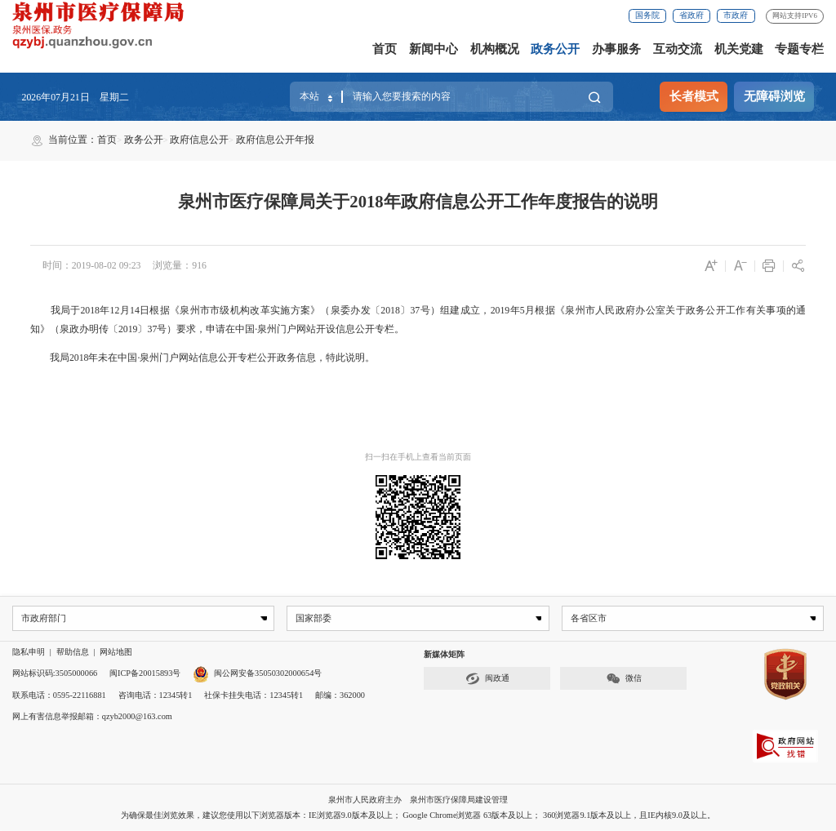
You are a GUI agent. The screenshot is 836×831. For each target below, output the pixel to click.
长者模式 (693, 96)
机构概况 (494, 49)
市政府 (735, 15)
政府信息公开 (199, 139)
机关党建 (738, 49)
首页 (384, 49)
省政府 (691, 15)
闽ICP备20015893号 (144, 673)
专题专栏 (799, 49)
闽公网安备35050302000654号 (257, 673)
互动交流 (677, 49)
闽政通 (487, 679)
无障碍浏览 (774, 96)
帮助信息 (72, 652)
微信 (624, 679)
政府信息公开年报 (275, 139)
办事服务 (616, 49)
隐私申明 (28, 652)
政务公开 (555, 49)
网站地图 (116, 652)
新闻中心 (433, 49)
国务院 (647, 15)
